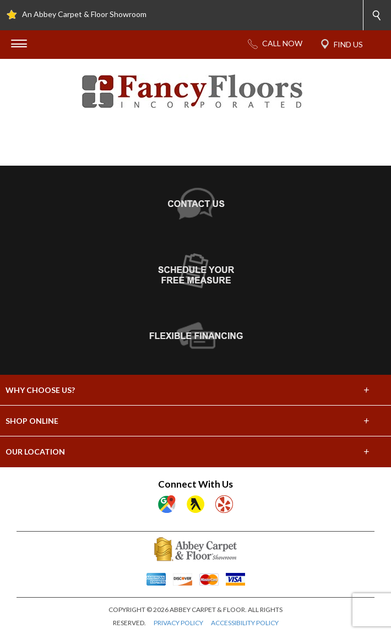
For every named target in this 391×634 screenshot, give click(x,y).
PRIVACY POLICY (178, 623)
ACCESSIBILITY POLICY (245, 623)
